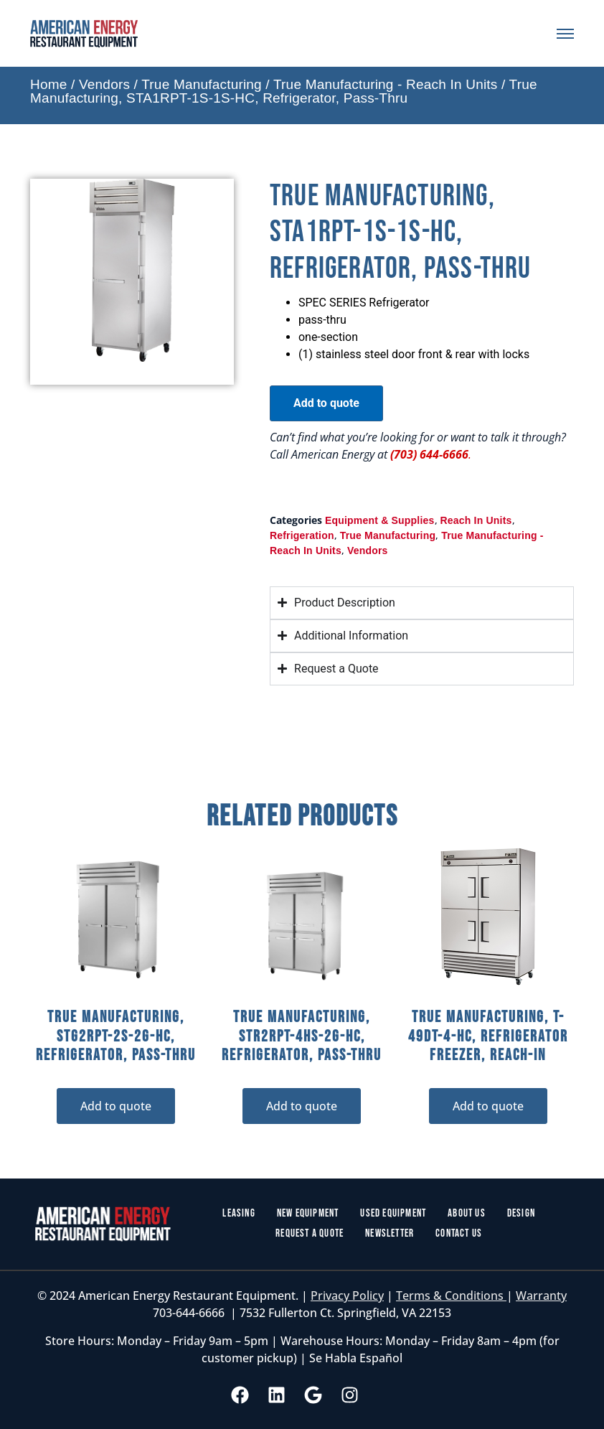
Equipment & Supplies (380, 520)
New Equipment (308, 1213)
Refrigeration (302, 535)
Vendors (104, 84)
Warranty (541, 1295)
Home (48, 84)
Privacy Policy (347, 1295)
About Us (467, 1213)
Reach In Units (476, 520)
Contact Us (458, 1233)
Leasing (238, 1213)
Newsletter (389, 1233)
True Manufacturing (201, 84)
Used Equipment (393, 1213)
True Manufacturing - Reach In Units (385, 84)
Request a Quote (309, 1233)
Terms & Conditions (451, 1295)
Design (521, 1213)
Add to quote (326, 403)
